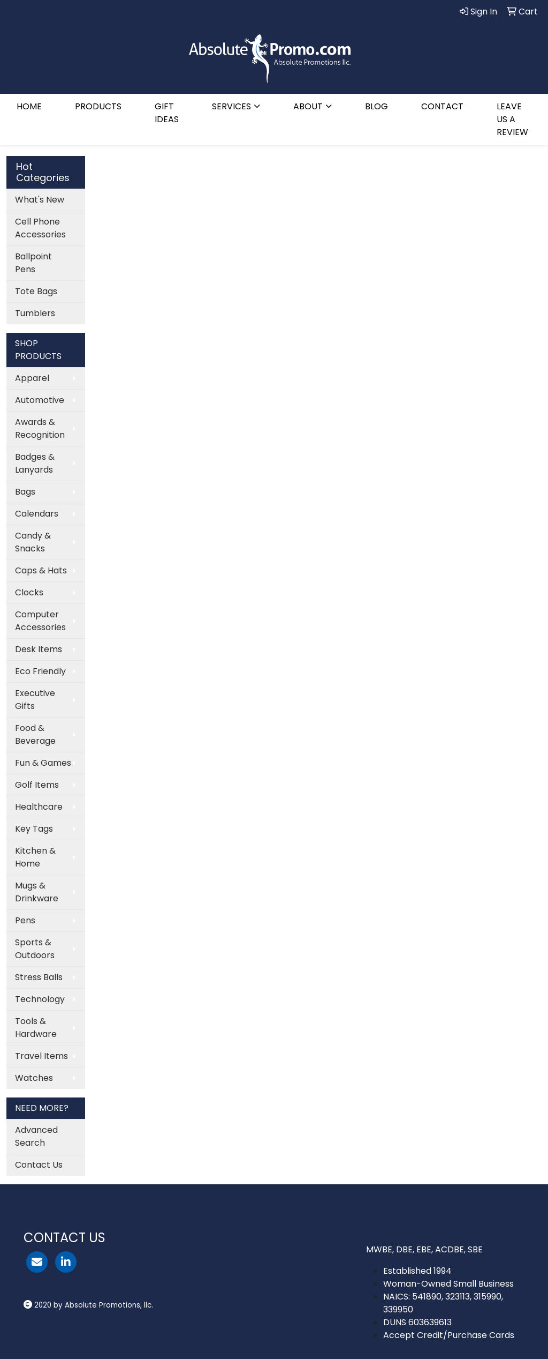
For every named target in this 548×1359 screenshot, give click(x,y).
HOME (29, 106)
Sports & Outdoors (35, 948)
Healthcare (39, 807)
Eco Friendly (40, 671)
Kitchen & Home (35, 857)
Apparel (32, 378)
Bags (25, 492)
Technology (40, 999)
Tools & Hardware (36, 1027)
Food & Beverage (35, 734)
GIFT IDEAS (167, 112)
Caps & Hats (41, 570)
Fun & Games (43, 763)
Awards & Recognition (40, 428)
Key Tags (34, 829)
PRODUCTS (98, 106)
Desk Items (38, 649)
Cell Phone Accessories (40, 228)
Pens (25, 920)
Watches (34, 1078)
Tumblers (35, 313)
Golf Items (37, 785)
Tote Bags (36, 291)
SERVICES (231, 106)
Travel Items (41, 1056)
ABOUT (308, 106)
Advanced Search (36, 1136)
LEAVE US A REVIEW (512, 119)
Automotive (39, 400)
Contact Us (39, 1165)
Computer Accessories (40, 620)
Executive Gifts (35, 699)
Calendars (36, 513)
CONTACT (442, 106)
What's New (39, 199)
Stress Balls (39, 977)
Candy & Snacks (33, 542)
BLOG (376, 106)
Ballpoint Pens (33, 262)
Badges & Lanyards (35, 463)
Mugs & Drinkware (36, 892)
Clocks (29, 592)
